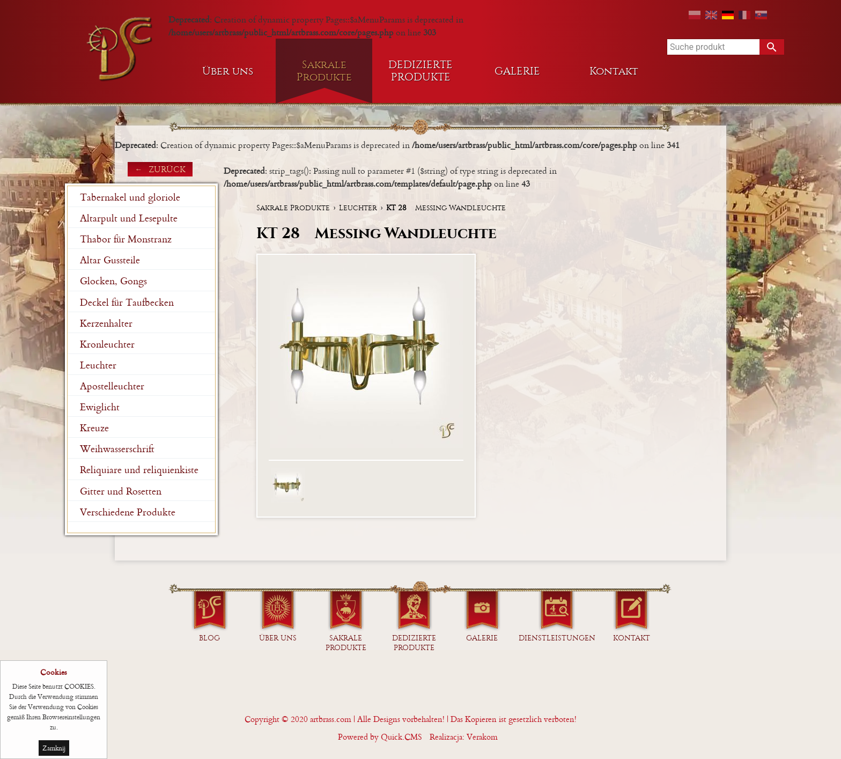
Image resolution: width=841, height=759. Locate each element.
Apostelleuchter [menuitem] (112, 386)
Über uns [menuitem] (227, 71)
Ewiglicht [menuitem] (100, 407)
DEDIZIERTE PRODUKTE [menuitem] (420, 70)
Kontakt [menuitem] (613, 71)
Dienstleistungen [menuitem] (557, 638)
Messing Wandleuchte (446, 207)
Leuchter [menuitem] (98, 365)
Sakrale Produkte (293, 207)
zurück (167, 169)
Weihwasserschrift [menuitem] (117, 448)
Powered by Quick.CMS (380, 737)
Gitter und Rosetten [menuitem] (120, 491)
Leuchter (358, 207)
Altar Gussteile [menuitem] (110, 260)
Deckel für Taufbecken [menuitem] (127, 302)
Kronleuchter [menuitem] (107, 344)
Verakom (482, 737)
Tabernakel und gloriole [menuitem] (130, 197)
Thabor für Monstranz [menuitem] (126, 239)
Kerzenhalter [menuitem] (106, 323)
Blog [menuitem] (209, 638)
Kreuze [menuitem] (94, 428)
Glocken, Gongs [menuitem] (113, 281)
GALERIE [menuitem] (517, 71)
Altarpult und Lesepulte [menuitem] (129, 218)
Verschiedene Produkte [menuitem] (127, 512)
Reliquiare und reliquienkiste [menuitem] (139, 469)
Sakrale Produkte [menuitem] (324, 70)
